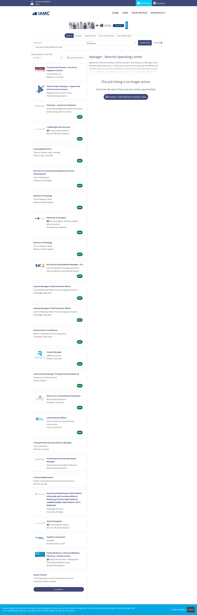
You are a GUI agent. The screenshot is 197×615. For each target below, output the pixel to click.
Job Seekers (144, 3)
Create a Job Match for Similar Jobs (126, 96)
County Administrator (43, 477)
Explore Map (90, 35)
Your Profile (140, 12)
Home (115, 12)
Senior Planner (40, 574)
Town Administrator (42, 149)
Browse (78, 35)
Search (69, 35)
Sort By (36, 58)
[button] (158, 43)
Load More (58, 589)
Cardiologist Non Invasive (58, 127)
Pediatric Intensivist (56, 537)
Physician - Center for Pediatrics (61, 105)
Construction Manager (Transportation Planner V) (56, 374)
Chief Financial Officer (57, 417)
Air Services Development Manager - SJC (65, 264)
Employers (159, 3)
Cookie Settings (178, 610)
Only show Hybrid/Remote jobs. (49, 47)
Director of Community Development (64, 396)
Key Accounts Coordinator (45, 330)
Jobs (125, 12)
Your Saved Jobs (124, 35)
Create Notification (75, 58)
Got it (190, 610)
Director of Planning (42, 195)
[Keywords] (58, 43)
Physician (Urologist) (56, 217)
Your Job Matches (106, 35)
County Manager (54, 352)
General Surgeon (54, 521)
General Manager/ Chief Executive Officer (52, 286)
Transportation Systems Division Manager (52, 442)
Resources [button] (157, 12)
